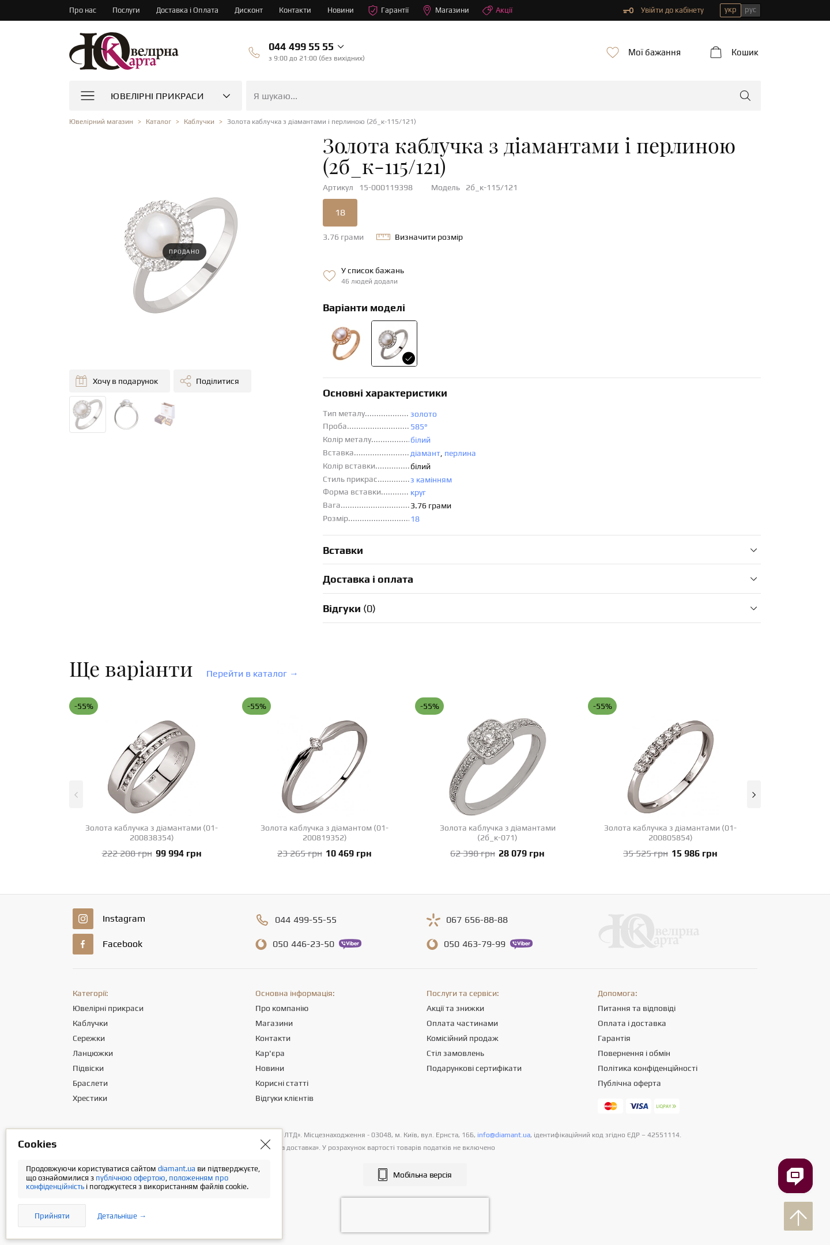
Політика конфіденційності (647, 1068)
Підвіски (88, 1068)
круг (418, 492)
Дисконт (249, 10)
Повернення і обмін (634, 1053)
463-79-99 (474, 944)
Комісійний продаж (463, 1038)
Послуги (126, 10)
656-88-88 (477, 920)
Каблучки (90, 1023)
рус (750, 9)
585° (419, 426)
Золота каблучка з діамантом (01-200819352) (324, 832)
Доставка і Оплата (187, 10)
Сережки (89, 1038)
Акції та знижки (455, 1008)
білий (420, 439)
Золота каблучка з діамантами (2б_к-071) (498, 832)
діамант (425, 453)
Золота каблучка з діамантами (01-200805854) (670, 832)
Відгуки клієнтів (284, 1098)
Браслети (90, 1083)
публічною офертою (130, 1178)
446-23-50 (303, 944)
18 (340, 212)
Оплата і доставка (632, 1023)
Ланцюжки (93, 1053)
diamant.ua (177, 1168)
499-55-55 (306, 920)
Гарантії (388, 10)
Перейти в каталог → (252, 673)
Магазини (445, 10)
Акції (497, 10)
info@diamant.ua (503, 1135)
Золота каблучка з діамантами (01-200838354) (151, 832)
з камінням (431, 479)
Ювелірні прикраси (108, 1008)
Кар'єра (270, 1053)
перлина (460, 453)
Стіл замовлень (455, 1053)
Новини (340, 10)
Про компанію (281, 1008)
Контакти (295, 10)
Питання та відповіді (637, 1008)
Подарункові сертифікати (474, 1068)
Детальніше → (121, 1216)
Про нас (82, 10)
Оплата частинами (462, 1023)
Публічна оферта (629, 1083)
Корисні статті (281, 1083)
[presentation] (415, 1215)
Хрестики (90, 1098)
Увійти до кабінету (663, 10)
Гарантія (614, 1038)
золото (423, 413)
